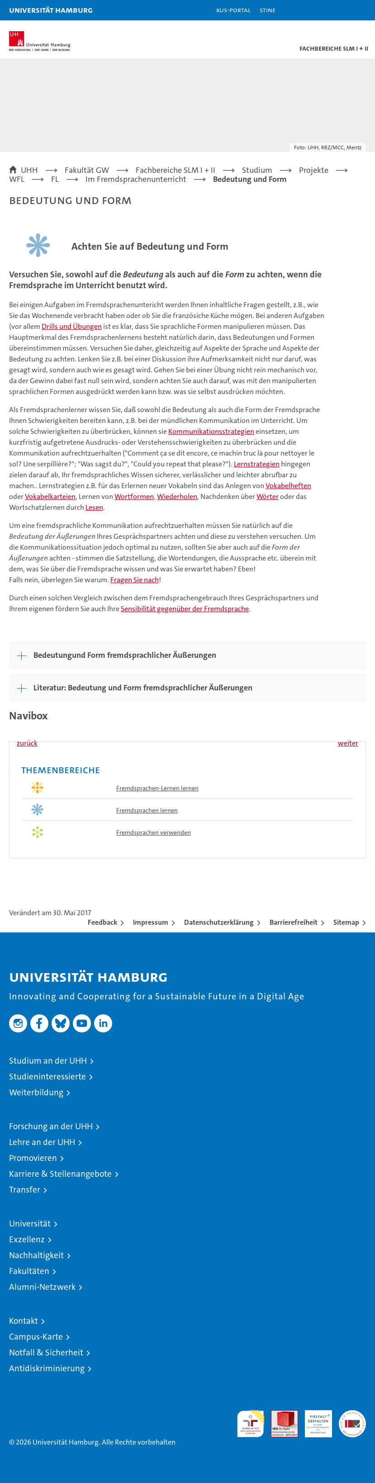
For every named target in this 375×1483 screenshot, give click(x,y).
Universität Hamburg (51, 9)
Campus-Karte (36, 1336)
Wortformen (134, 496)
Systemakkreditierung (352, 1415)
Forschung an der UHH (51, 1126)
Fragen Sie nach (134, 580)
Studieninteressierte (47, 1076)
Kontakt (23, 1320)
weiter (348, 743)
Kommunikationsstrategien (211, 431)
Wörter (267, 496)
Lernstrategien (257, 464)
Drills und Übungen (72, 326)
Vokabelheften (288, 485)
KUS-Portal (233, 9)
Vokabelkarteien (50, 496)
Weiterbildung (36, 1092)
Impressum (150, 922)
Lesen (94, 507)
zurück (27, 743)
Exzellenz (27, 1239)
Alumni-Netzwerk (42, 1287)
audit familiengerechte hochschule (250, 1423)
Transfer (24, 1189)
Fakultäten (29, 1271)
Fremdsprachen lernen (147, 810)
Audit (279, 1415)
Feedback (102, 922)
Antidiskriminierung (47, 1368)
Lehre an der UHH (42, 1142)
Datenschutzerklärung (219, 922)
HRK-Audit (313, 1419)
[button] (339, 10)
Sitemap (346, 922)
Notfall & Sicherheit (46, 1352)
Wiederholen (177, 496)
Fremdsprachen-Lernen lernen (157, 788)
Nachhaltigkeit (36, 1255)
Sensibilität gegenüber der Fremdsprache (185, 608)
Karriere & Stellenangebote (60, 1173)
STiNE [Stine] (267, 9)
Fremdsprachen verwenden (153, 832)
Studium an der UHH (48, 1060)
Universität (30, 1223)
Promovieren (33, 1158)
